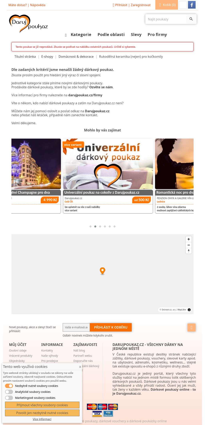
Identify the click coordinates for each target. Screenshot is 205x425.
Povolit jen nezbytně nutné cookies (42, 413)
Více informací (42, 419)
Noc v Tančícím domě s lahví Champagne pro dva (51, 192)
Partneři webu (82, 355)
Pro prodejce (49, 361)
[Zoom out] (189, 245)
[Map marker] (102, 271)
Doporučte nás (83, 361)
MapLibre (182, 310)
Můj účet (17, 344)
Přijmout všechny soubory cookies (42, 405)
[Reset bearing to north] (189, 251)
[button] (183, 5)
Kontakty (47, 350)
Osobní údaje (17, 350)
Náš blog (79, 350)
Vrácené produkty (20, 355)
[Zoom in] (189, 239)
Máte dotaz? (17, 5)
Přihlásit (131, 5)
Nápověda (37, 5)
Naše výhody (49, 355)
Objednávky (17, 361)
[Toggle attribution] (189, 309)
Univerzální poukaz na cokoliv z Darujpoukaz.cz (142, 192)
